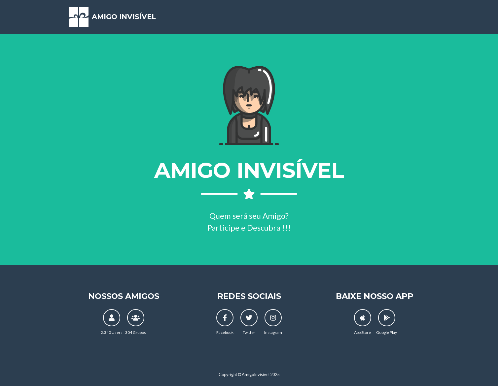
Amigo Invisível (122, 19)
